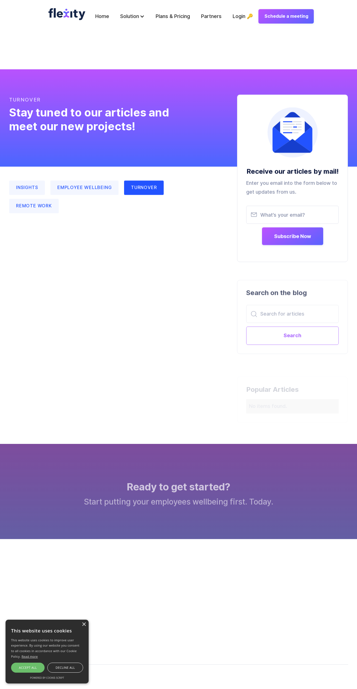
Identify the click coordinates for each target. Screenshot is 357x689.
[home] (66, 14)
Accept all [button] (28, 667)
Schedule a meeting (286, 16)
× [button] (84, 624)
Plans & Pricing (173, 16)
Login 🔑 (243, 16)
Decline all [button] (65, 667)
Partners (211, 16)
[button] (132, 16)
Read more (30, 656)
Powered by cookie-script (47, 678)
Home (102, 16)
